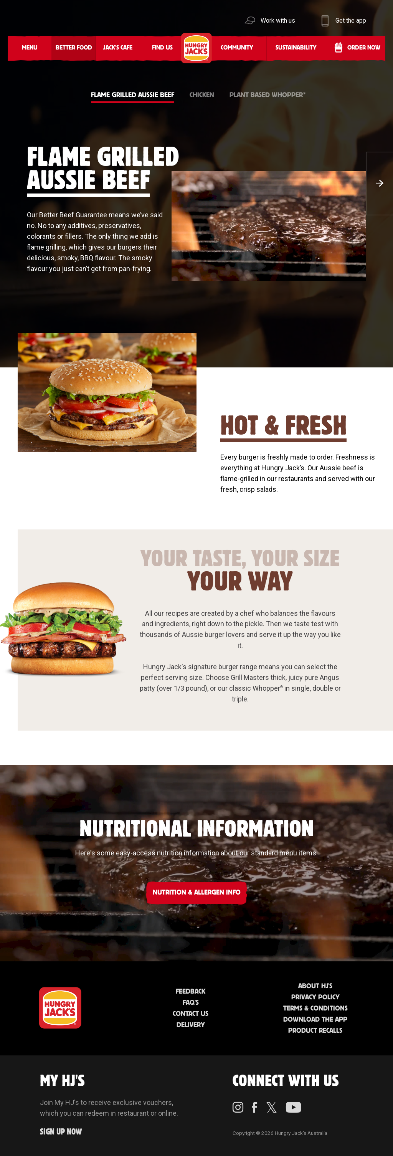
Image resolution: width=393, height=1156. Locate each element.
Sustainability (296, 48)
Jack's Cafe (117, 48)
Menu (30, 48)
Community (237, 48)
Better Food (74, 48)
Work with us (278, 20)
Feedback (190, 991)
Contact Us (190, 1014)
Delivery (191, 1025)
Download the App (315, 1019)
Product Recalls (315, 1031)
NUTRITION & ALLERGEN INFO (197, 892)
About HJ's (315, 986)
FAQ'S (191, 1003)
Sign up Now (61, 1132)
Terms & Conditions (315, 1008)
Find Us (162, 48)
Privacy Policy (315, 997)
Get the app (350, 20)
